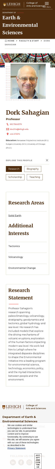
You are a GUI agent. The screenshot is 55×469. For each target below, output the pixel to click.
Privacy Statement (16, 448)
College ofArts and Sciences (36, 407)
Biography (33, 169)
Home (10, 41)
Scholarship (15, 177)
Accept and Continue (38, 461)
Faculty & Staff (29, 41)
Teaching (34, 177)
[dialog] (27, 446)
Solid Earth (14, 215)
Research (13, 169)
